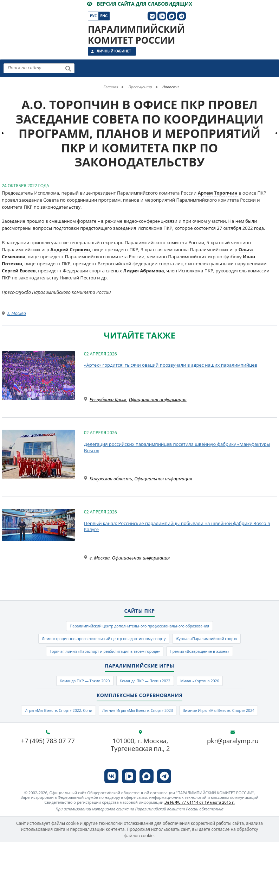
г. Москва (16, 313)
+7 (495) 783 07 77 (48, 771)
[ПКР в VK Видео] (161, 16)
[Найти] (68, 68)
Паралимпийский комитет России (136, 34)
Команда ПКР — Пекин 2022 (146, 691)
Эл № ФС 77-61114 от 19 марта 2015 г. (199, 832)
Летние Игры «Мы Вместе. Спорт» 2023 (187, 723)
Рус (93, 15)
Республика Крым (108, 399)
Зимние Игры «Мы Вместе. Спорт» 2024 (139, 739)
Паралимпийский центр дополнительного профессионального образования (139, 627)
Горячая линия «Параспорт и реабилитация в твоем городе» (96, 659)
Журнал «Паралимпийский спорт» (222, 643)
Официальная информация (158, 399)
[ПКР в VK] (152, 16)
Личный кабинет (114, 51)
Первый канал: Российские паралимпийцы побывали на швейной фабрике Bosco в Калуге (177, 526)
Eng (104, 15)
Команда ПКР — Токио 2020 (71, 691)
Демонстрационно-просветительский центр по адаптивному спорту (95, 643)
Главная (111, 86)
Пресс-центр (140, 86)
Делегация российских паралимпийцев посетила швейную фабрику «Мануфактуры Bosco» (177, 447)
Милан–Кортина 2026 (215, 691)
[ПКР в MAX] (171, 16)
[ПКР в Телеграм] (181, 16)
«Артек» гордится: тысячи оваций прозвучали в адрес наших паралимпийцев (170, 365)
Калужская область (111, 478)
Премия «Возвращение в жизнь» (213, 659)
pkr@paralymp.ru (233, 771)
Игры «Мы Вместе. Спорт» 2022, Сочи (89, 723)
